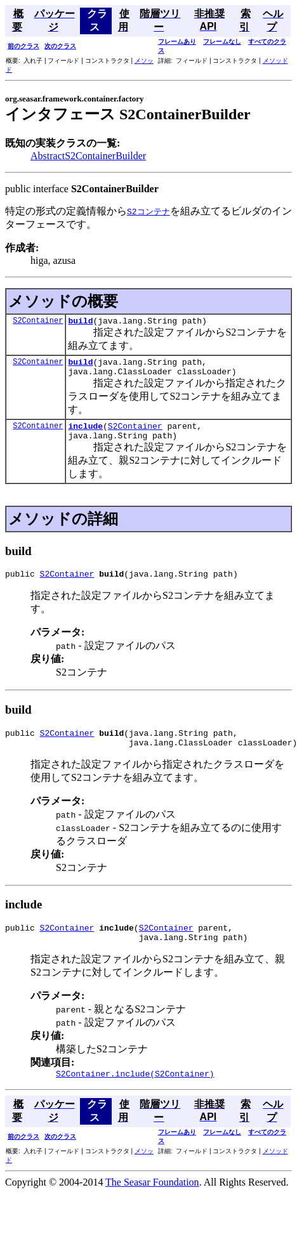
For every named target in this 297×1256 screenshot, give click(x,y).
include (85, 433)
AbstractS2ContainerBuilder (88, 155)
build (80, 322)
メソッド (275, 60)
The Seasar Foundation (152, 1203)
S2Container (38, 322)
